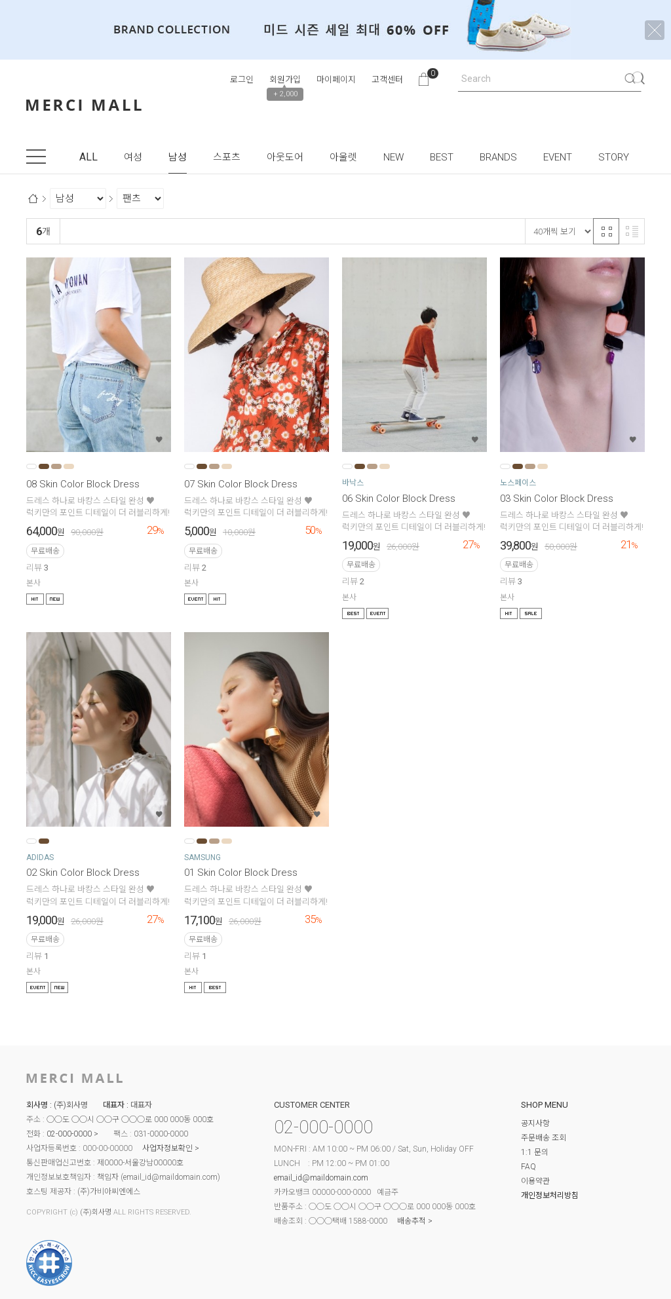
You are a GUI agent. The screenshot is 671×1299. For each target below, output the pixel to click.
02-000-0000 (69, 1134)
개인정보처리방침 (550, 1195)
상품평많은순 (287, 231)
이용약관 (535, 1181)
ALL (88, 157)
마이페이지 (336, 80)
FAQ (528, 1166)
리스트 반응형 (632, 231)
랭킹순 (78, 231)
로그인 (242, 80)
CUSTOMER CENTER (312, 1105)
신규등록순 (124, 231)
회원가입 (285, 80)
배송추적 (411, 1221)
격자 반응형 (606, 231)
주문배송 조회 (543, 1137)
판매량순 (340, 231)
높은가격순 (230, 231)
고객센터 (387, 80)
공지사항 (535, 1123)
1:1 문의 (534, 1152)
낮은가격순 (177, 231)
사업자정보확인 (167, 1148)
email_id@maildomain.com (170, 1177)
